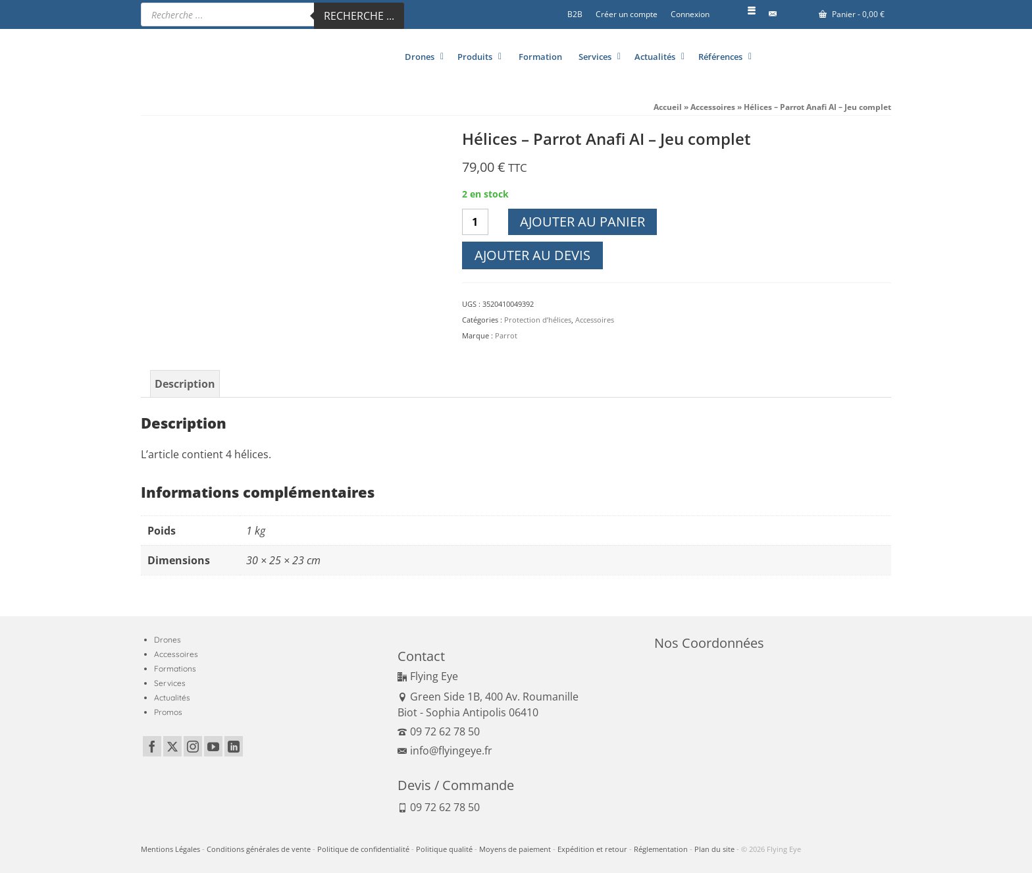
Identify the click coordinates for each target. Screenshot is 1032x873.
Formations (175, 669)
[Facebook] (152, 746)
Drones (167, 640)
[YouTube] (213, 746)
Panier (852, 14)
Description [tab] (185, 384)
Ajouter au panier (582, 221)
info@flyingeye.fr (445, 750)
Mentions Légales (170, 849)
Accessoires (594, 320)
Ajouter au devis (532, 255)
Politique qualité (444, 849)
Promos (168, 712)
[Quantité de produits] (475, 222)
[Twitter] (172, 746)
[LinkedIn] (233, 746)
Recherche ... (359, 16)
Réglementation (661, 849)
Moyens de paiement (515, 849)
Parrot (506, 335)
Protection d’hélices (537, 320)
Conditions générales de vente (259, 849)
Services (170, 683)
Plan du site (714, 849)
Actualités (172, 697)
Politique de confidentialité (363, 849)
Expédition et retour (592, 849)
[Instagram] (193, 746)
